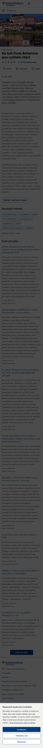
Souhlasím (21, 729)
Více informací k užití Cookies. (23, 723)
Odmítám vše (21, 736)
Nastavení (21, 742)
